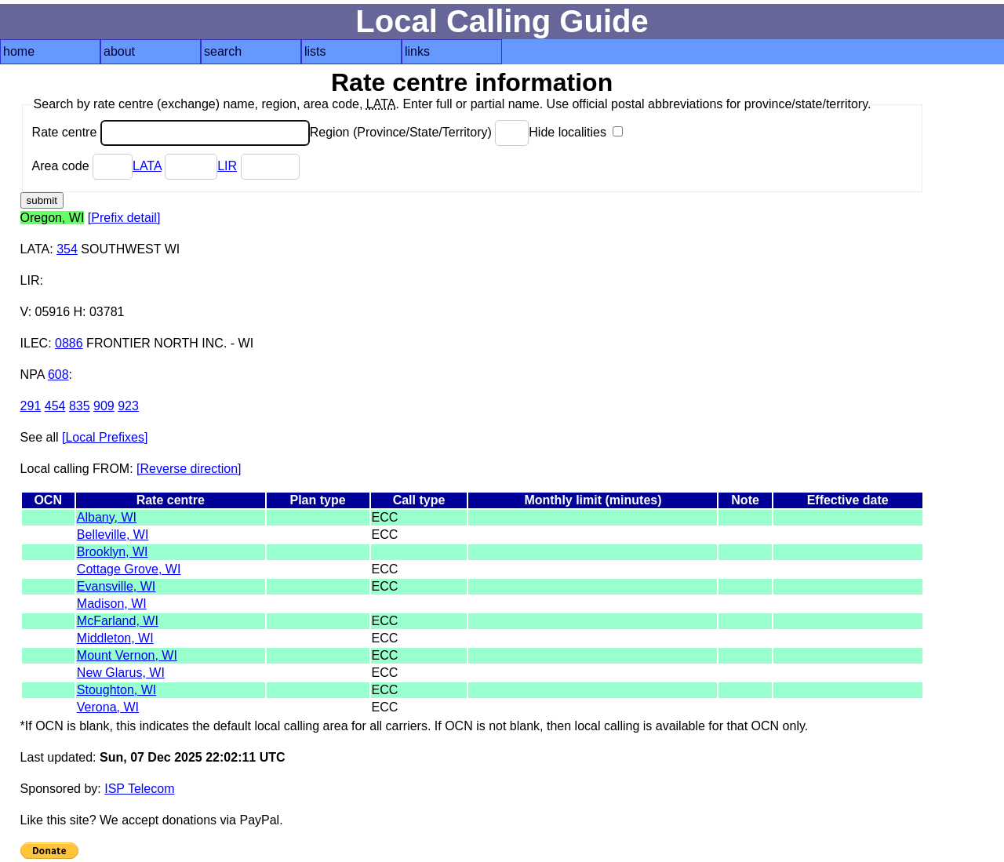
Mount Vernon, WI (127, 655)
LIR (227, 166)
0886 (69, 343)
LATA (147, 166)
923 (128, 406)
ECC (385, 517)
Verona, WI (108, 707)
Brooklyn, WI (112, 551)
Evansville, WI (116, 586)
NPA (32, 374)
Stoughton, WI (116, 690)
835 (79, 406)
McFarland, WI (117, 620)
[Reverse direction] (188, 468)
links (417, 51)
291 (31, 406)
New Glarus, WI (121, 672)
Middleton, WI (115, 638)
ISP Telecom (139, 788)
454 (55, 406)
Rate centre (171, 132)
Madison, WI (112, 603)
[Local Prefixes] (104, 437)
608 (58, 374)
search (223, 51)
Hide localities (576, 132)
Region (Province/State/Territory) (419, 132)
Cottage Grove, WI (129, 569)
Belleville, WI (113, 534)
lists (315, 51)
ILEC (34, 343)
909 (104, 406)
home (19, 51)
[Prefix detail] (124, 217)
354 (67, 249)
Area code (82, 166)
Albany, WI (106, 517)
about (119, 51)
